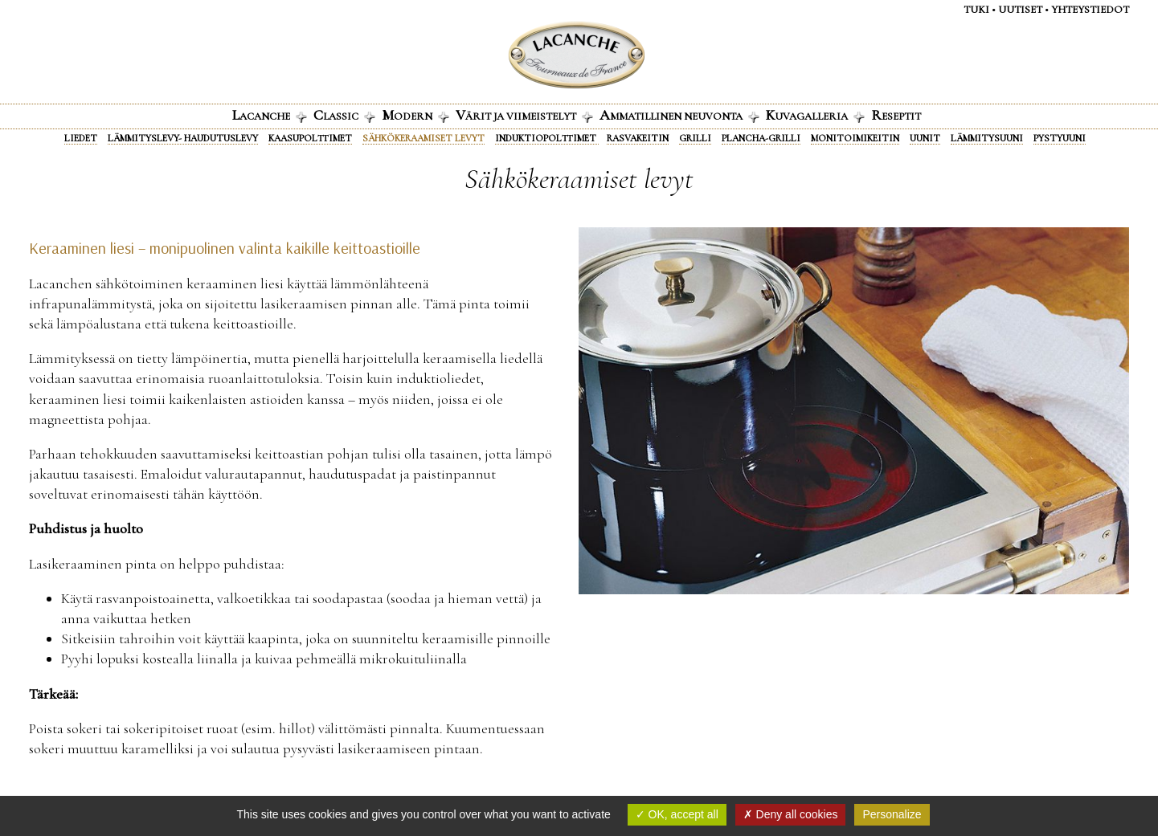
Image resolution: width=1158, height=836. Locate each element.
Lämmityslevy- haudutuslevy (183, 138)
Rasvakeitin (638, 138)
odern (415, 115)
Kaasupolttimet (310, 138)
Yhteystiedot (1090, 9)
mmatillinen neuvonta (679, 115)
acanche (269, 115)
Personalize (891, 814)
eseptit (896, 115)
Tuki (976, 9)
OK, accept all (677, 814)
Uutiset (1020, 9)
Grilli (695, 138)
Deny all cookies (790, 814)
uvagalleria (815, 115)
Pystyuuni (1059, 138)
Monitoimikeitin (855, 138)
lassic (344, 115)
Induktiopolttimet (547, 138)
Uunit (925, 138)
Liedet (80, 138)
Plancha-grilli (761, 138)
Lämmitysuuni (987, 138)
